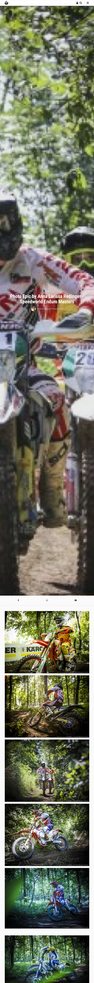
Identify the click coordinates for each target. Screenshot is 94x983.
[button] (18, 600)
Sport (48, 291)
